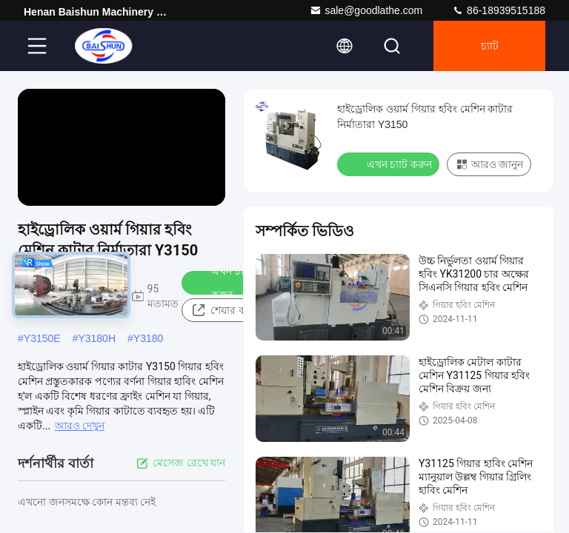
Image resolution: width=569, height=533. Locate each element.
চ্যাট (490, 46)
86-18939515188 (498, 10)
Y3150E (42, 338)
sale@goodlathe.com (366, 10)
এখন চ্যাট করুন (222, 283)
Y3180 (148, 338)
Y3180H (97, 338)
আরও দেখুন (79, 426)
